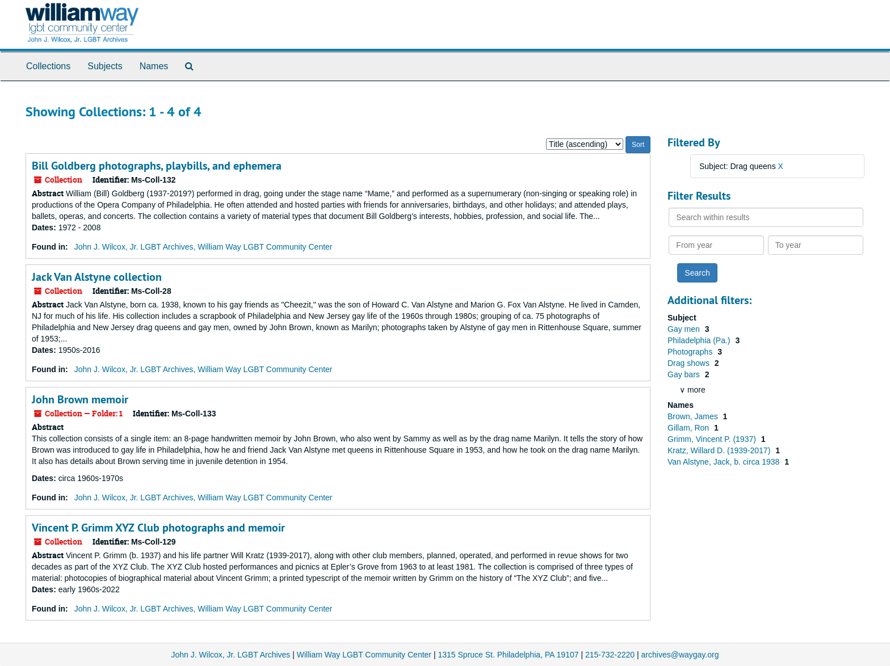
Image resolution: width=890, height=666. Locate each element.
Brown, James (693, 416)
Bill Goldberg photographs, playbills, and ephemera (157, 165)
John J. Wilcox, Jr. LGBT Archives (231, 654)
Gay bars (684, 374)
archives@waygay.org (680, 654)
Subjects (104, 66)
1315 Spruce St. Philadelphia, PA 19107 (508, 654)
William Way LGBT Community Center (364, 654)
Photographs (691, 351)
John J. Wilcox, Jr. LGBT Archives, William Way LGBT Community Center (203, 246)
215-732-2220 (610, 654)
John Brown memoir (80, 399)
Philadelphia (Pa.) (699, 340)
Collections (48, 66)
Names (154, 66)
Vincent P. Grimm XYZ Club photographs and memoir (158, 527)
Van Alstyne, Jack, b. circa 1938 (724, 461)
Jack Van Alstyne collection (97, 276)
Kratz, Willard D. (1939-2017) (720, 450)
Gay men (684, 329)
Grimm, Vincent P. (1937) (712, 439)
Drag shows (689, 363)
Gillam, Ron (689, 427)
